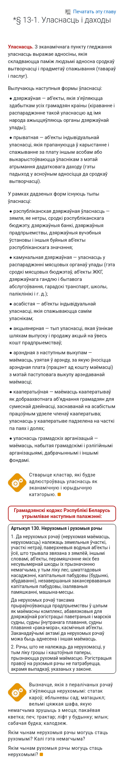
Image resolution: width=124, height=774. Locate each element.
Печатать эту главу (90, 12)
